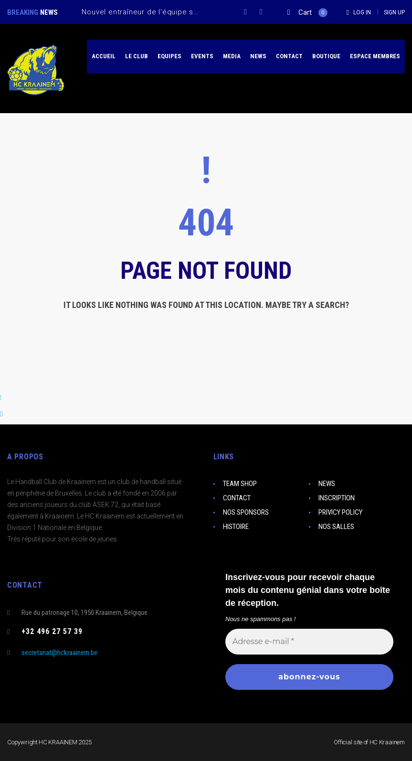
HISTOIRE (236, 526)
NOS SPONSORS (246, 512)
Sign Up (394, 12)
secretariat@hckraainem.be (59, 652)
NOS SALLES (336, 526)
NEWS (326, 483)
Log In (362, 12)
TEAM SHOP (240, 483)
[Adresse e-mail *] (309, 641)
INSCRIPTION (336, 498)
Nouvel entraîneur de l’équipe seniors (149, 12)
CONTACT (237, 498)
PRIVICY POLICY (340, 512)
